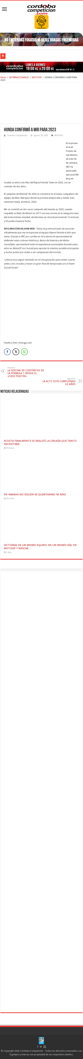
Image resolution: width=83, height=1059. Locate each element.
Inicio (3, 77)
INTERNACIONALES (19, 77)
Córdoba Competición (17, 135)
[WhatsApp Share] (24, 351)
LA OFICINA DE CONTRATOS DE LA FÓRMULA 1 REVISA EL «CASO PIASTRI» (25, 372)
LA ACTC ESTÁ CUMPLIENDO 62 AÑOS (57, 381)
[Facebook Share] (7, 351)
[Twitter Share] (15, 351)
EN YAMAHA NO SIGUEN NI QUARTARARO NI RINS (35, 494)
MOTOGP (37, 77)
